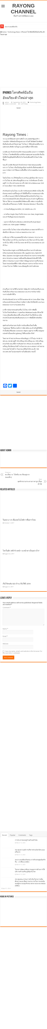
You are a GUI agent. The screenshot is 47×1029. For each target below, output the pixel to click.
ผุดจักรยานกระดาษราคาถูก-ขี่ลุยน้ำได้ (29, 482)
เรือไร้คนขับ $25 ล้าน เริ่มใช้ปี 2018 (17, 584)
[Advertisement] (23, 62)
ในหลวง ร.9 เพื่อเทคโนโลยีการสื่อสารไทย (19, 520)
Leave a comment (10, 104)
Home (3, 32)
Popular (12, 835)
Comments (22, 835)
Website (5, 644)
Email (5, 636)
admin (7, 102)
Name (5, 629)
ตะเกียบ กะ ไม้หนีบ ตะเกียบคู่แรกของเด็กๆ (17, 475)
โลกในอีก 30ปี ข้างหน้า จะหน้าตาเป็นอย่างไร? (21, 551)
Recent (4, 835)
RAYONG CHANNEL (23, 8)
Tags (30, 835)
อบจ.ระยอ (8, 27)
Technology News (14, 32)
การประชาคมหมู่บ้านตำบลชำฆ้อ (26, 840)
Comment (7, 607)
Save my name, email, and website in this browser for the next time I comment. (22, 652)
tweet (19, 108)
